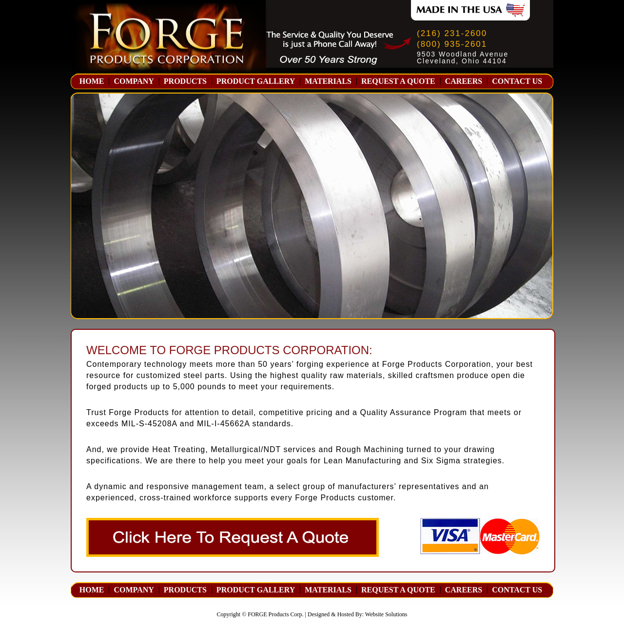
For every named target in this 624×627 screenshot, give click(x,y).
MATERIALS (328, 81)
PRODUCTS (185, 81)
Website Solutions (386, 614)
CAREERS (463, 81)
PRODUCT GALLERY (255, 81)
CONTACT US (517, 81)
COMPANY (134, 81)
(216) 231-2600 (452, 33)
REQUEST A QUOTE (398, 81)
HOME (91, 81)
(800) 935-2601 (452, 44)
